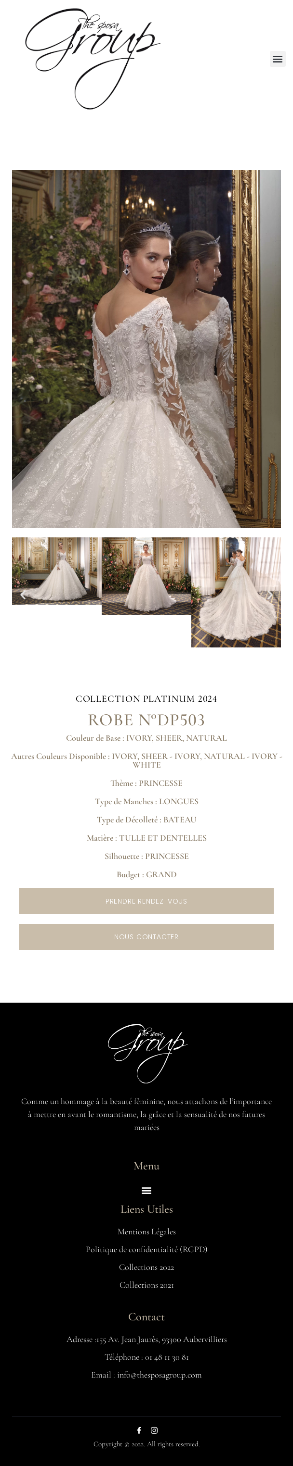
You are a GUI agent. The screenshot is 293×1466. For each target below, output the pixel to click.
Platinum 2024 (180, 699)
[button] (278, 59)
